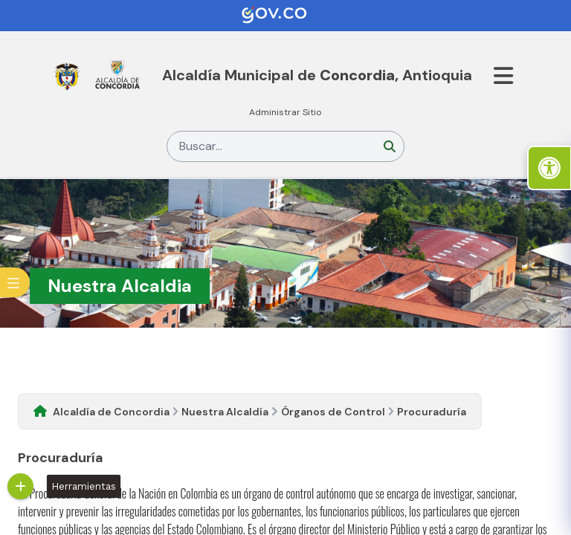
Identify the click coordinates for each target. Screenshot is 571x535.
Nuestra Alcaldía (224, 411)
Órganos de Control (333, 411)
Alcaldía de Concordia (111, 411)
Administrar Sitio (285, 112)
